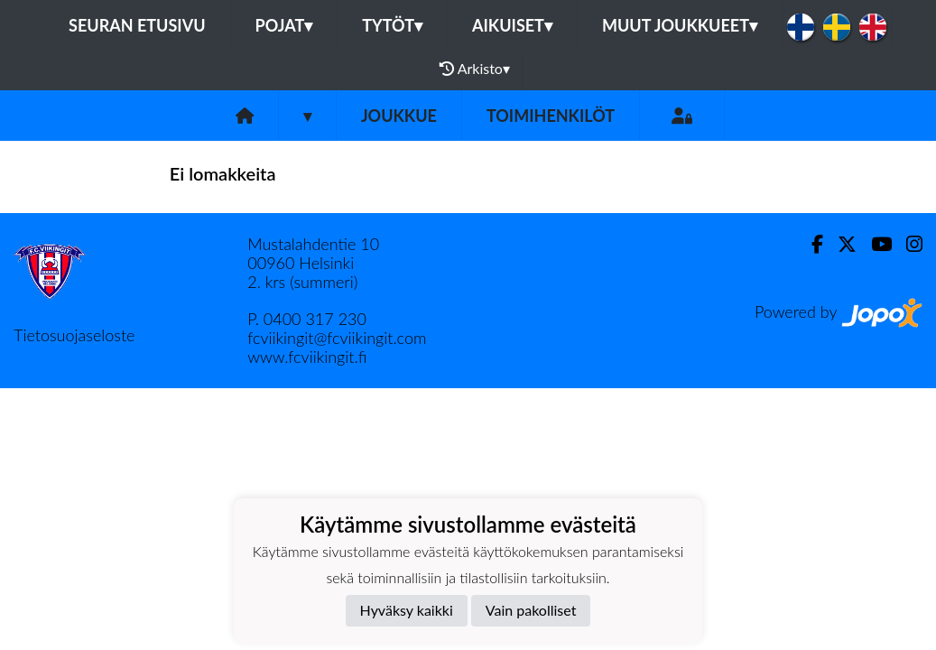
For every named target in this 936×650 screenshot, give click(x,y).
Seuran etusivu (137, 25)
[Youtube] (874, 244)
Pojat (284, 25)
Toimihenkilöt (551, 115)
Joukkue (399, 115)
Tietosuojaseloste (74, 335)
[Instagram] (907, 244)
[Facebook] (810, 244)
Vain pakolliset (531, 609)
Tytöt (392, 25)
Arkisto (475, 68)
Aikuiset (512, 25)
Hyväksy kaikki (406, 609)
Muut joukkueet (679, 25)
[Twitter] (840, 244)
